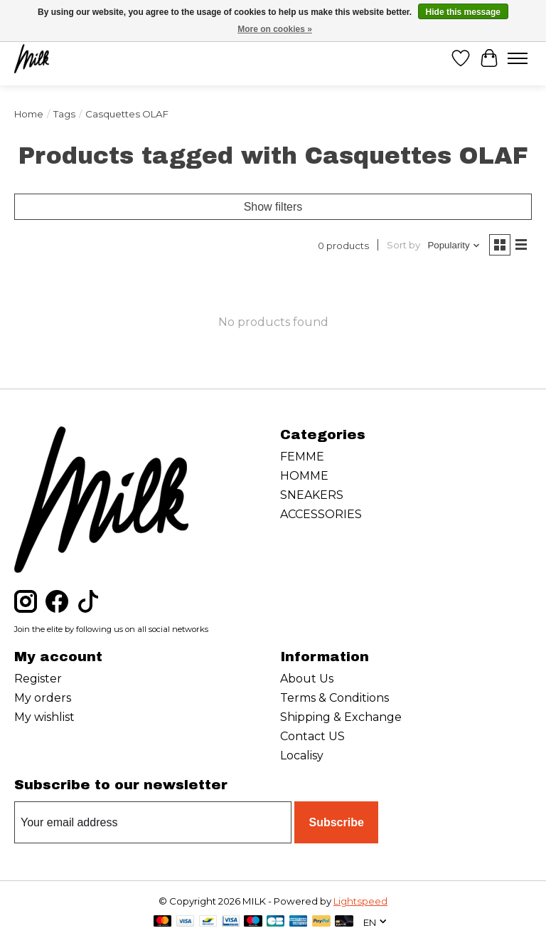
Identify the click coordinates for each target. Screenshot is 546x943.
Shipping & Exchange (341, 717)
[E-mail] (152, 822)
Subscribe (336, 822)
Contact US (312, 736)
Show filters (273, 207)
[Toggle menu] (517, 58)
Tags (64, 114)
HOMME (304, 476)
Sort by (403, 245)
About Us (306, 678)
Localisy (301, 755)
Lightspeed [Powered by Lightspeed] (360, 901)
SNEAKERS (311, 495)
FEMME (302, 456)
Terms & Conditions (334, 698)
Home (28, 114)
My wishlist (44, 717)
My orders (42, 698)
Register (38, 678)
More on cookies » (274, 29)
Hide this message (463, 12)
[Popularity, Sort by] (454, 245)
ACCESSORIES (321, 514)
